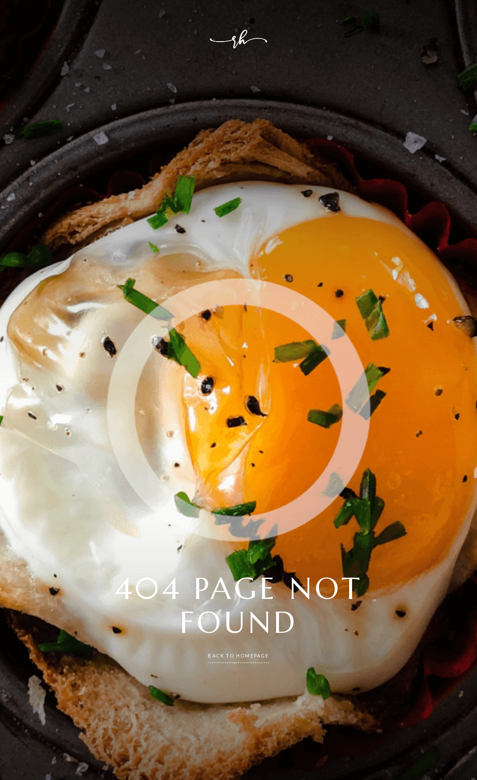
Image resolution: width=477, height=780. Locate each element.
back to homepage (238, 655)
